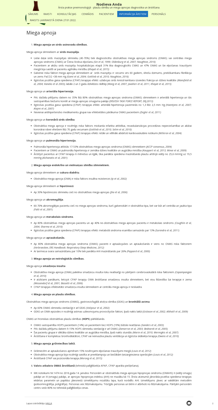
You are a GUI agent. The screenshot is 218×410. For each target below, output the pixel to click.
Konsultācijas (66, 14)
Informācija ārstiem (132, 14)
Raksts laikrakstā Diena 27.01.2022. (53, 20)
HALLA (49, 403)
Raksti (47, 14)
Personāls (159, 14)
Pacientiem (106, 14)
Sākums (33, 14)
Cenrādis (88, 14)
